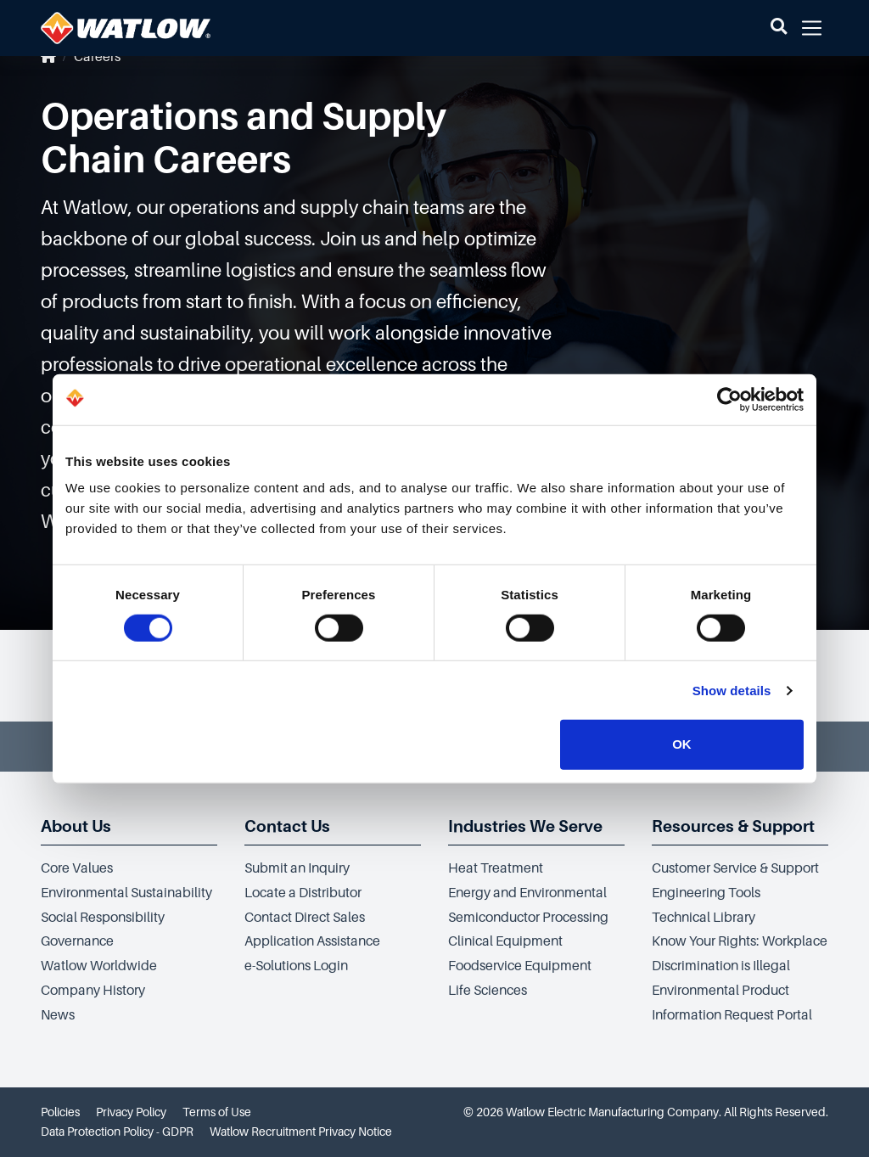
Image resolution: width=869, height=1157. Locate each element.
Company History (93, 990)
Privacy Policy (131, 1112)
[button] (778, 28)
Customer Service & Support (735, 868)
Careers (97, 57)
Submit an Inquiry (297, 868)
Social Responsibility (103, 917)
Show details (731, 690)
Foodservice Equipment (519, 966)
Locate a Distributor (303, 893)
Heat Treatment (495, 868)
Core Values (77, 868)
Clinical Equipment (505, 941)
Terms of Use (216, 1112)
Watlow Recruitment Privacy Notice (301, 1131)
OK (682, 744)
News (58, 1015)
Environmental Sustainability (126, 893)
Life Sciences (487, 990)
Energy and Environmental (527, 893)
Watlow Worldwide (99, 966)
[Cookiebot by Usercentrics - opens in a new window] (729, 399)
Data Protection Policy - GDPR (117, 1131)
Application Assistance (312, 941)
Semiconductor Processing (528, 917)
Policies (60, 1112)
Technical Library (703, 917)
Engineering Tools (706, 893)
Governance (77, 941)
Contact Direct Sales (304, 917)
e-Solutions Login (296, 966)
